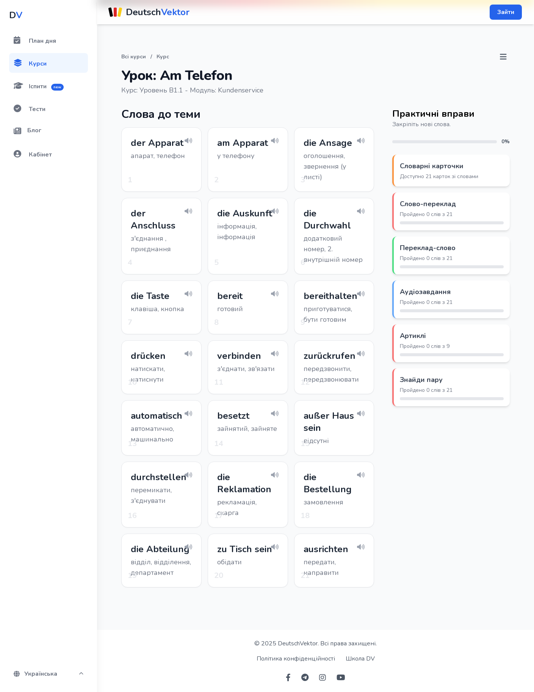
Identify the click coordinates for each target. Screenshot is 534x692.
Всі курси (133, 56)
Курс (163, 56)
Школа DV (360, 658)
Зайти (505, 12)
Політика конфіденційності (296, 658)
